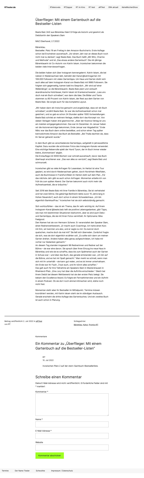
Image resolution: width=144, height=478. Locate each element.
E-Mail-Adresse (43, 431)
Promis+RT (93, 325)
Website (39, 442)
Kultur (85, 325)
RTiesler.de (10, 7)
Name (39, 419)
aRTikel (39, 321)
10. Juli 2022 (48, 360)
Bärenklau (78, 325)
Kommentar (41, 392)
